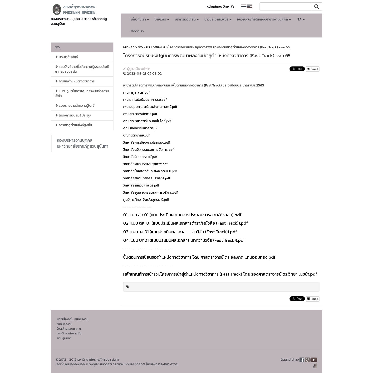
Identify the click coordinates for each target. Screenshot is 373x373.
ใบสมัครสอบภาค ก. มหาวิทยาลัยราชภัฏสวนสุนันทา (69, 333)
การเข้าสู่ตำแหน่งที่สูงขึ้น (73, 125)
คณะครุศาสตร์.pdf (136, 92)
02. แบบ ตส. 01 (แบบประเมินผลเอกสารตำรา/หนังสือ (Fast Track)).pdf (185, 223)
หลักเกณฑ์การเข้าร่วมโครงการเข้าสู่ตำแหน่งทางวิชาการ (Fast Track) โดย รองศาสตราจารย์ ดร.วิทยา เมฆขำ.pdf (220, 274)
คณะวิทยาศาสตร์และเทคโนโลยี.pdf (147, 121)
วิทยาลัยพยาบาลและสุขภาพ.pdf (145, 163)
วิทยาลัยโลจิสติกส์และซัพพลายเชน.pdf (150, 171)
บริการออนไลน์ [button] (187, 19)
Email (312, 69)
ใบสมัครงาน (64, 324)
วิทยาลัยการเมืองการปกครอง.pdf (146, 142)
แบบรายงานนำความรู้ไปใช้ (74, 105)
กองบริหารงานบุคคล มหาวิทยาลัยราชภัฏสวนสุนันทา (82, 143)
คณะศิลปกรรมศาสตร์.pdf (141, 128)
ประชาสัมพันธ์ (66, 57)
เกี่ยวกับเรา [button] (140, 19)
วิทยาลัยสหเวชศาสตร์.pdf (141, 185)
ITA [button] (301, 19)
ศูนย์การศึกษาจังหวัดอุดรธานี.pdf (146, 199)
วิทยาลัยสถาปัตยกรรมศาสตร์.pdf (146, 178)
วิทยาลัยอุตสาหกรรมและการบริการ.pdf (150, 192)
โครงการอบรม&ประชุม (73, 115)
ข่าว (57, 47)
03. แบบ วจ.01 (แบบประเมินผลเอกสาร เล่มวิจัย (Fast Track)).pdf (180, 231)
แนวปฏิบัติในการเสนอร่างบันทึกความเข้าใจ (82, 93)
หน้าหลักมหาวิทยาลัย (221, 6)
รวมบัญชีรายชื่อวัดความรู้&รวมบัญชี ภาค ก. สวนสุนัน (82, 69)
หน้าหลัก (128, 47)
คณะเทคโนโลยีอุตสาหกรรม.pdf (145, 99)
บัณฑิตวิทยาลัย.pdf (136, 135)
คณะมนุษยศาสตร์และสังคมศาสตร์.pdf (150, 106)
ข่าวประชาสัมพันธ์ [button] (217, 19)
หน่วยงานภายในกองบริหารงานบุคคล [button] (264, 19)
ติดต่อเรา (137, 31)
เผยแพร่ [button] (162, 19)
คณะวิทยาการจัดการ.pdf (140, 113)
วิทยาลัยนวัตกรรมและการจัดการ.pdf (148, 149)
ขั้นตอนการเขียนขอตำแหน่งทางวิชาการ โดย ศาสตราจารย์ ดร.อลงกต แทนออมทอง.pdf (199, 257)
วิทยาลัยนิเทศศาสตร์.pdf (140, 156)
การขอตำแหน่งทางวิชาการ (75, 81)
